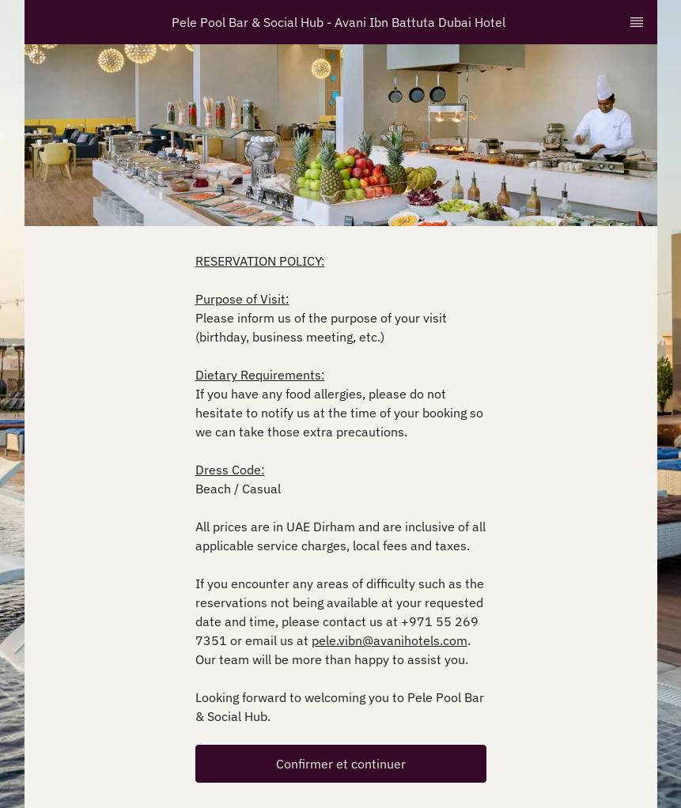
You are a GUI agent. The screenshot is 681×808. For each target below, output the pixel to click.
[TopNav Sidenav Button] (636, 22)
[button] (340, 763)
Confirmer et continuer (341, 764)
